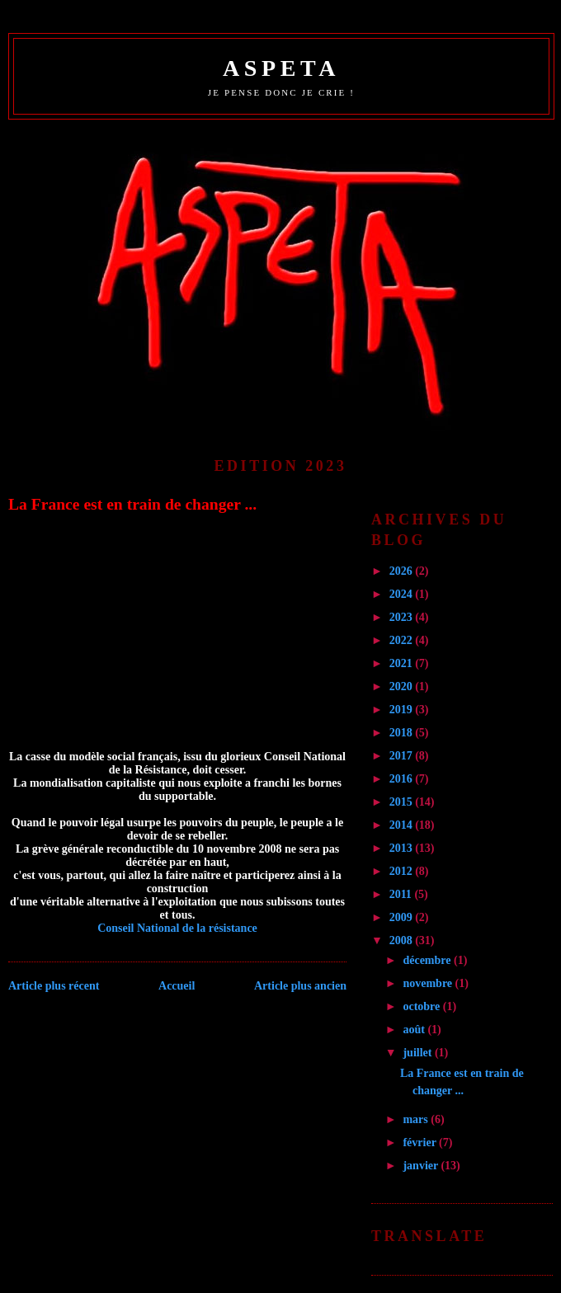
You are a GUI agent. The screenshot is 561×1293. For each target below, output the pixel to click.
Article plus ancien (300, 986)
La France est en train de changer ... (132, 504)
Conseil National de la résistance (177, 928)
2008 (402, 940)
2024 (402, 594)
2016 (402, 779)
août (415, 1029)
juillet (419, 1052)
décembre (428, 960)
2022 (402, 640)
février (421, 1142)
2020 (402, 686)
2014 (402, 825)
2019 (402, 709)
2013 (402, 848)
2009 (402, 917)
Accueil (176, 986)
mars (417, 1119)
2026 (402, 571)
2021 (402, 663)
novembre (429, 983)
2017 (402, 756)
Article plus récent (53, 986)
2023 (402, 617)
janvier (422, 1165)
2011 (402, 894)
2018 (402, 732)
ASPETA (281, 68)
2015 (402, 802)
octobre (422, 1006)
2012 (402, 871)
